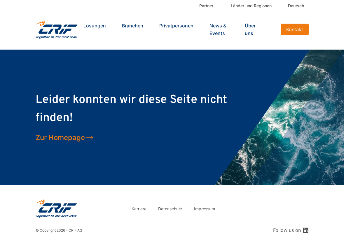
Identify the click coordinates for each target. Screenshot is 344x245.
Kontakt (294, 29)
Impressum (204, 208)
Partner (206, 5)
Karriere (139, 208)
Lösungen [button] (94, 26)
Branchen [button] (132, 26)
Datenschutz (170, 208)
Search (271, 29)
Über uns (250, 29)
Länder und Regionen (251, 5)
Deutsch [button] (296, 5)
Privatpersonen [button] (176, 26)
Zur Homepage (60, 137)
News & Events (217, 29)
